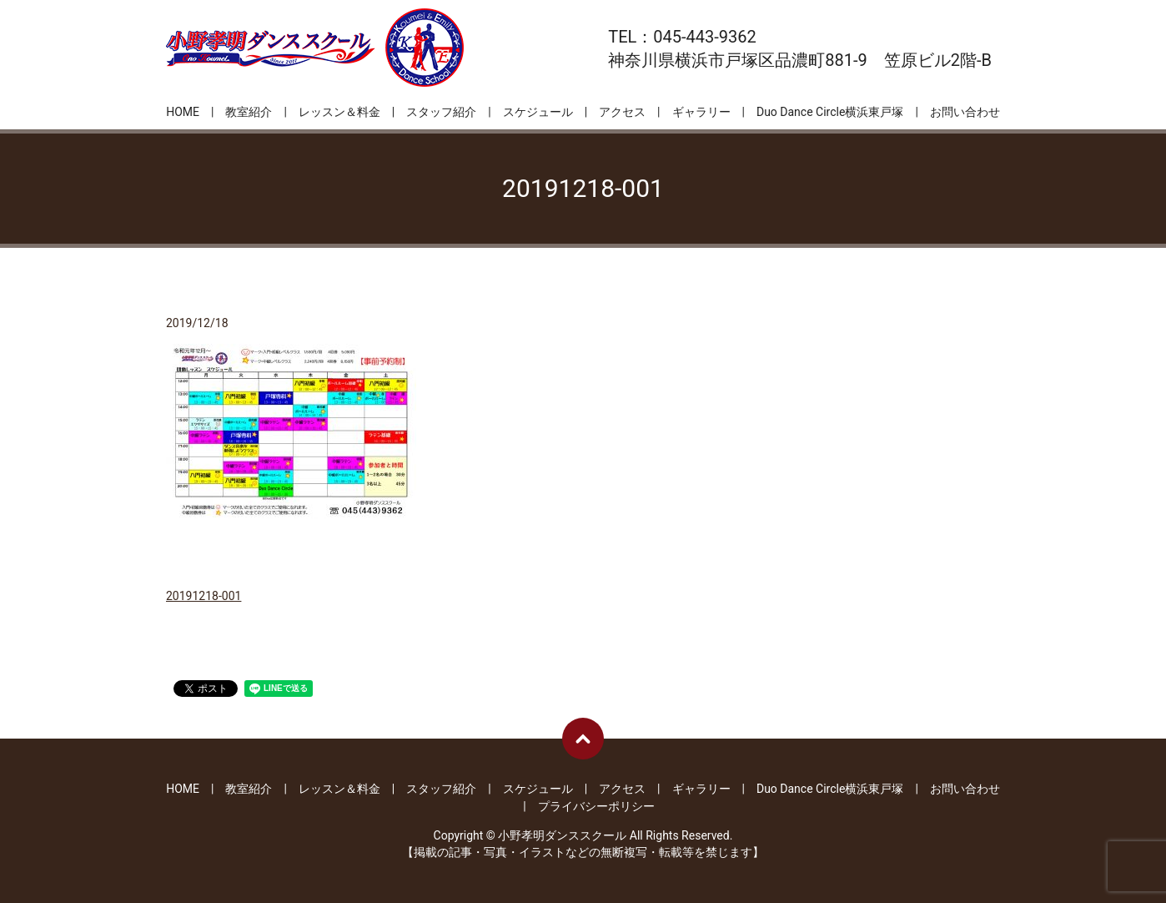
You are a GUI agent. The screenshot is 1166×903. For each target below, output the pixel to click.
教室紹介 (248, 112)
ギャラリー (701, 112)
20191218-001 (203, 596)
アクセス (622, 112)
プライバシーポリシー (596, 806)
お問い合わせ (965, 112)
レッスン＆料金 (339, 112)
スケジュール (538, 112)
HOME (182, 112)
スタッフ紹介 (441, 112)
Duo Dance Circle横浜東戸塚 (829, 112)
